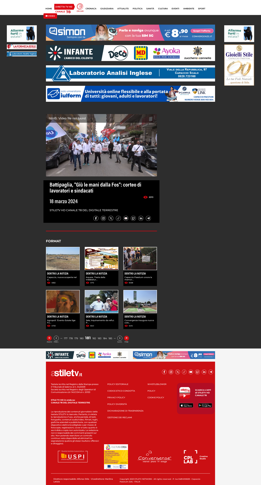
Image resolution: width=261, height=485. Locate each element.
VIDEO (50, 16)
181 (88, 338)
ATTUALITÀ (123, 8)
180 (82, 338)
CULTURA (163, 8)
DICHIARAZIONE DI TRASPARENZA (125, 411)
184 (105, 338)
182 (94, 338)
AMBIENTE (188, 8)
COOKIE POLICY (155, 397)
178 (71, 338)
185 (110, 338)
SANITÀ (150, 8)
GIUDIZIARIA (107, 8)
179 (76, 338)
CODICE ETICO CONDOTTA (121, 391)
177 (65, 338)
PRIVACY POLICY (116, 397)
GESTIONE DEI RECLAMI (119, 417)
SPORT (201, 8)
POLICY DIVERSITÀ (117, 404)
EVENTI (175, 8)
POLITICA (137, 8)
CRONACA (91, 8)
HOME (48, 8)
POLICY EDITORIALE (117, 384)
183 (99, 338)
